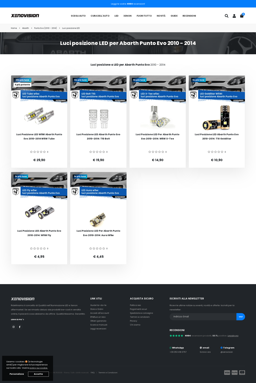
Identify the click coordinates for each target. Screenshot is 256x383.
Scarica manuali (99, 324)
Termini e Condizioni (108, 372)
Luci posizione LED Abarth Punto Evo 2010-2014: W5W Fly (39, 233)
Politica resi (136, 305)
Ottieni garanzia (98, 320)
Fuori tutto (144, 15)
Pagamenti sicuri (139, 309)
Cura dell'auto (100, 15)
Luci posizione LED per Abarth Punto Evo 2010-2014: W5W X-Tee (157, 136)
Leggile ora (234, 335)
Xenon (127, 15)
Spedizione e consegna (142, 313)
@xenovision (227, 352)
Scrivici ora (205, 352)
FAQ (93, 372)
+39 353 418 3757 (178, 352)
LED (116, 15)
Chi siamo (135, 324)
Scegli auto (78, 15)
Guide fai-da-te (98, 305)
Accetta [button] (38, 374)
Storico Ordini (97, 309)
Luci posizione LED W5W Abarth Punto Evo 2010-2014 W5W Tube (39, 136)
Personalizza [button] (17, 374)
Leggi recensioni (99, 328)
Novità (161, 15)
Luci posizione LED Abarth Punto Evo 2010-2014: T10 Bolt (98, 136)
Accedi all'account (100, 313)
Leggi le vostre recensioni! (128, 3)
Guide (174, 15)
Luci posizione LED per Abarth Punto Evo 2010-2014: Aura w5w (98, 233)
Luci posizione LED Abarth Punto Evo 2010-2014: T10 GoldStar (217, 136)
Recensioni (189, 15)
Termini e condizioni (140, 317)
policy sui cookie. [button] (39, 367)
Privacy (133, 320)
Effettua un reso (98, 317)
